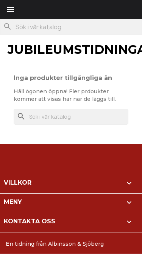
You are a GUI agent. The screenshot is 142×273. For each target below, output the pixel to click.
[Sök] (71, 27)
